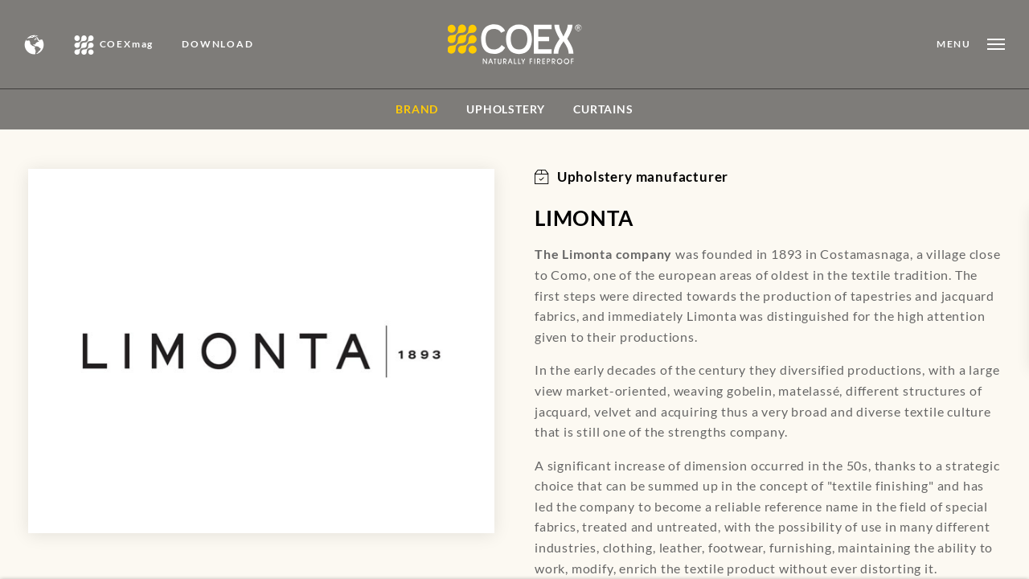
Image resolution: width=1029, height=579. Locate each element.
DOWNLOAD (217, 44)
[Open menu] (971, 44)
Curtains (603, 109)
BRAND (417, 109)
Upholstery (505, 109)
